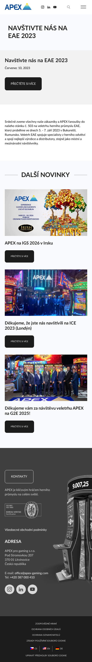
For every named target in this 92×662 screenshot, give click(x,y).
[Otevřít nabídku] (83, 7)
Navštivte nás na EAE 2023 (36, 60)
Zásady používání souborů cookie (46, 641)
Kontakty (19, 476)
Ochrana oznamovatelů (46, 635)
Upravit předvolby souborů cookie (46, 656)
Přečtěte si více (23, 83)
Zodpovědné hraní (46, 624)
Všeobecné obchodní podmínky (26, 529)
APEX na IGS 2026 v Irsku (29, 243)
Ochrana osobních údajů (46, 629)
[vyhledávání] (68, 7)
